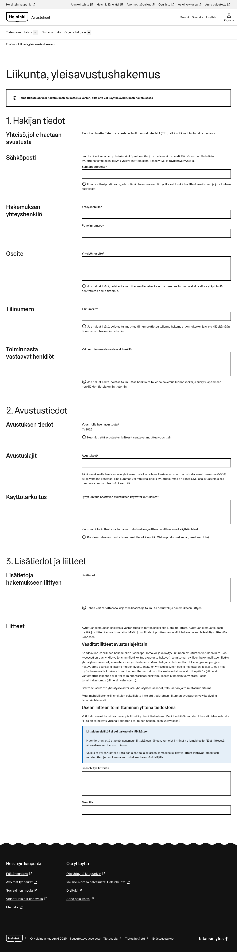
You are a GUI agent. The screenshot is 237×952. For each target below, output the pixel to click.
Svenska (197, 17)
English (211, 17)
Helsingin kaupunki (21, 4)
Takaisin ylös (213, 939)
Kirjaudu (229, 20)
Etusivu (10, 44)
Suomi (184, 17)
